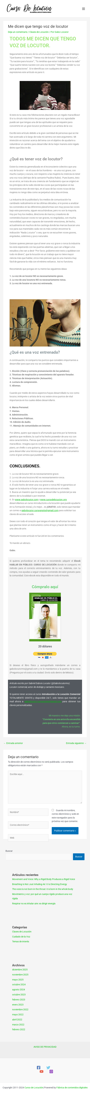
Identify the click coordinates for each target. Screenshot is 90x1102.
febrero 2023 (18, 999)
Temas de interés (20, 941)
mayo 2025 (18, 979)
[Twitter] (48, 1068)
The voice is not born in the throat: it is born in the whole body (42, 889)
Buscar (9, 851)
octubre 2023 (19, 994)
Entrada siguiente (76, 743)
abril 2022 (17, 1019)
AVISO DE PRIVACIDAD (45, 1047)
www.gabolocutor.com (26, 499)
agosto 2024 (18, 989)
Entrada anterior (13, 743)
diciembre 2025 (20, 969)
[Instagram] (51, 1071)
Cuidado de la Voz (21, 936)
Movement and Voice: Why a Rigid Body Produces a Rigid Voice (43, 879)
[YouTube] (41, 1071)
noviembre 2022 (20, 1009)
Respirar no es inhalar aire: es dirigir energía (33, 903)
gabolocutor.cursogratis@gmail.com (39, 510)
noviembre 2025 (20, 974)
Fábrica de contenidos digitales (72, 1087)
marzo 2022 (18, 1024)
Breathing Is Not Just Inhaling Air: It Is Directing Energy (39, 884)
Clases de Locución (39, 32)
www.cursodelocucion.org (53, 499)
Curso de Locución (33, 1087)
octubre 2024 (19, 984)
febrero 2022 (18, 1029)
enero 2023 (18, 1004)
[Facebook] (39, 1068)
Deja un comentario (17, 32)
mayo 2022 (18, 1014)
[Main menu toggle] (83, 8)
